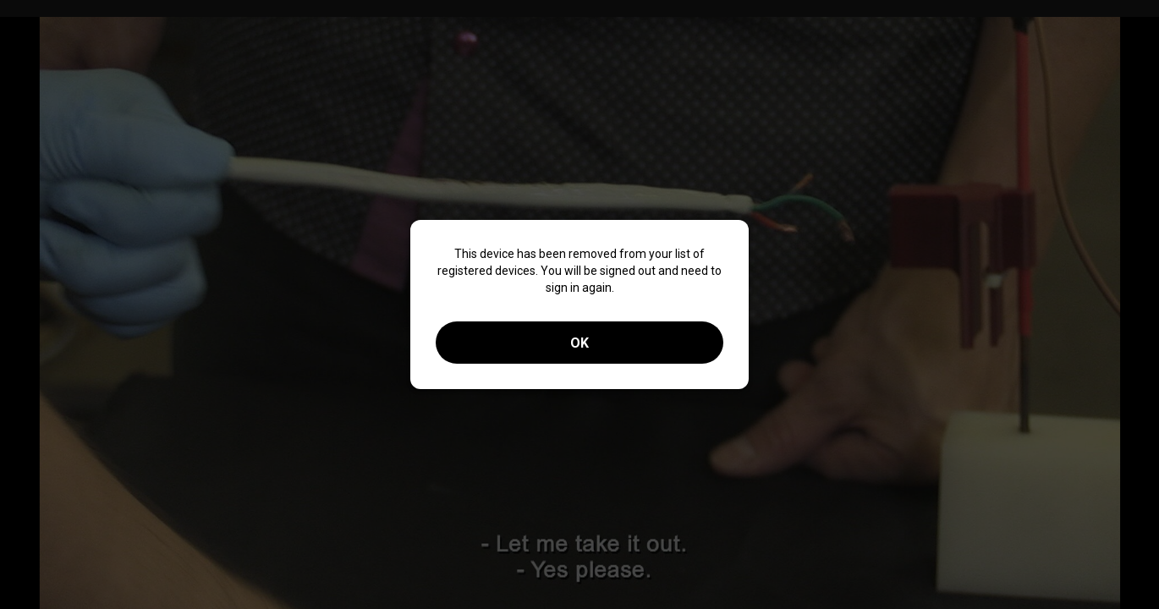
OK (579, 343)
